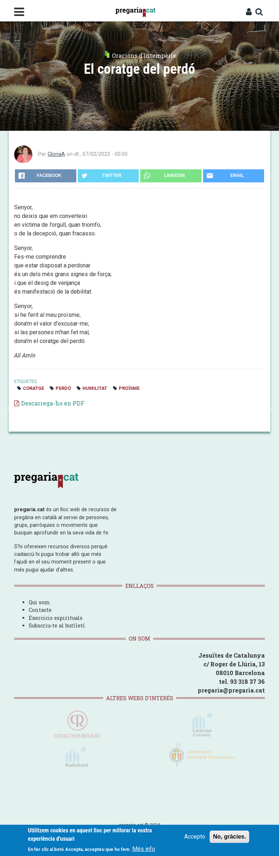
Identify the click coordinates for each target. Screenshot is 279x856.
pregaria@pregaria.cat (231, 690)
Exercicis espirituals (55, 617)
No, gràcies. (229, 836)
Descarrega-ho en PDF (52, 403)
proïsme (129, 388)
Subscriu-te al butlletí (57, 625)
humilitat (94, 388)
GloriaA (56, 154)
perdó (63, 388)
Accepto (194, 836)
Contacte (40, 609)
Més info (143, 848)
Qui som (39, 602)
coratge (33, 388)
